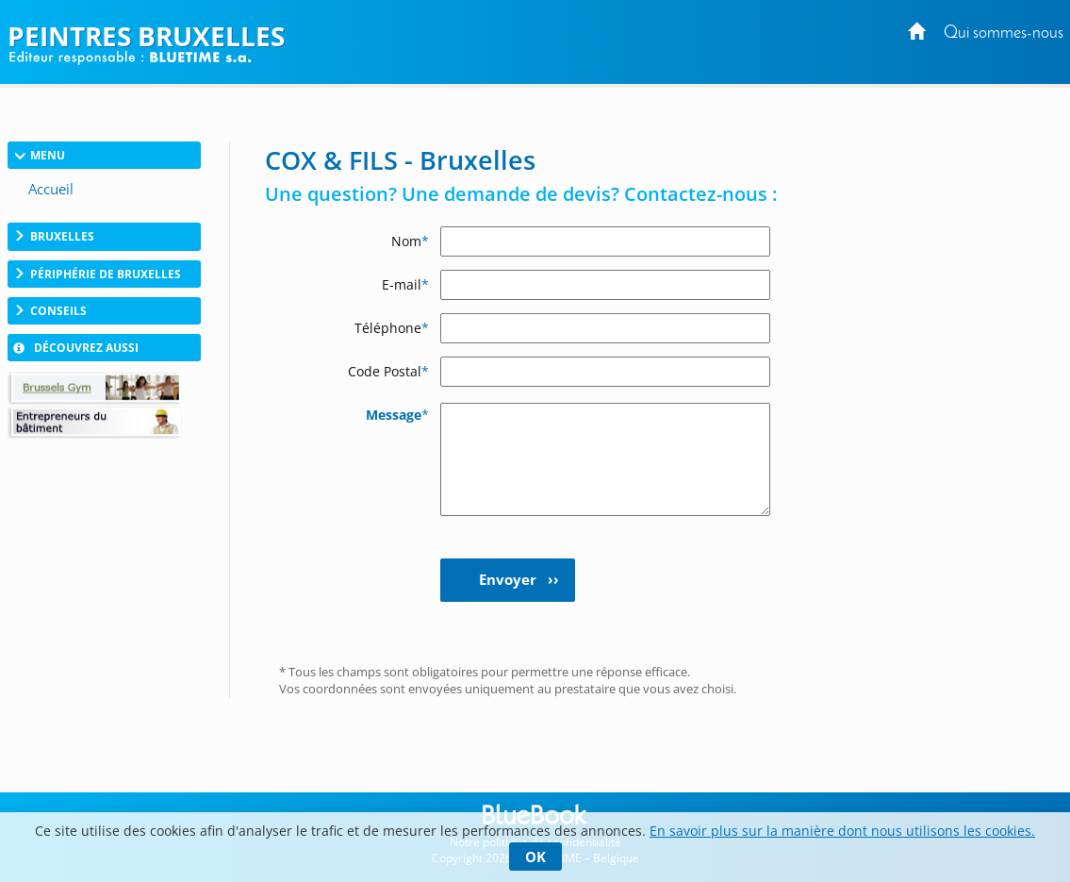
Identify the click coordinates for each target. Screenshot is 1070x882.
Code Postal (388, 371)
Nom (410, 241)
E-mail (405, 284)
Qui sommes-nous (1003, 33)
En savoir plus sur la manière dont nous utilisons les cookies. (842, 831)
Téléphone (391, 328)
